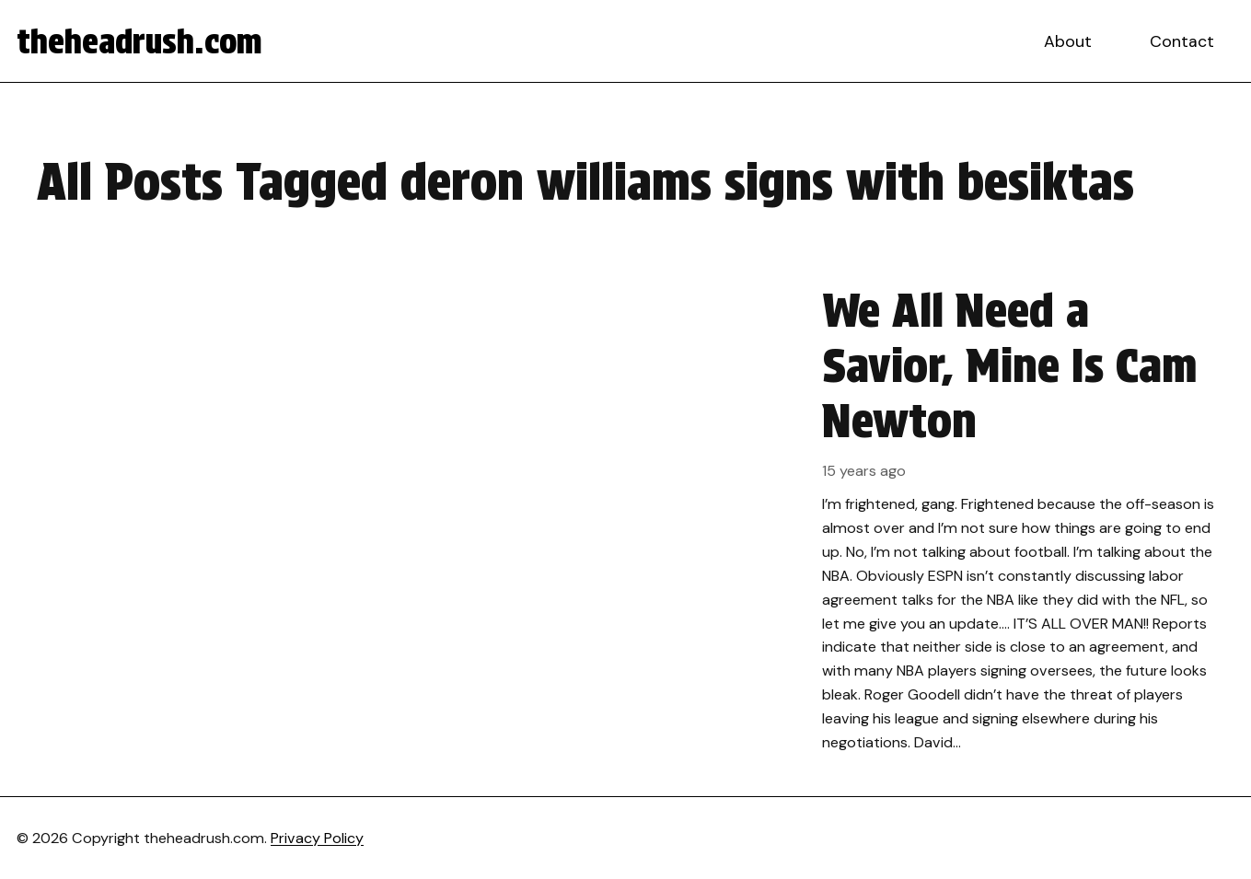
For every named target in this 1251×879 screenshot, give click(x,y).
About (1068, 41)
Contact (1182, 41)
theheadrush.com (139, 41)
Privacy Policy (317, 838)
